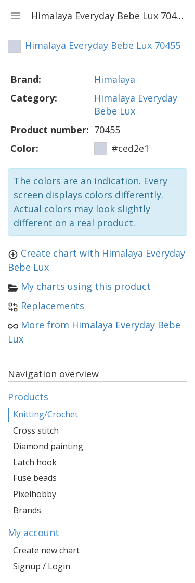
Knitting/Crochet (45, 414)
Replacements (52, 305)
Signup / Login (41, 566)
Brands (27, 510)
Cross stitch (36, 430)
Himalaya (114, 79)
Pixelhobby (34, 494)
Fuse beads (35, 478)
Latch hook (35, 462)
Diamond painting (48, 446)
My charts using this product (86, 286)
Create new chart (46, 550)
